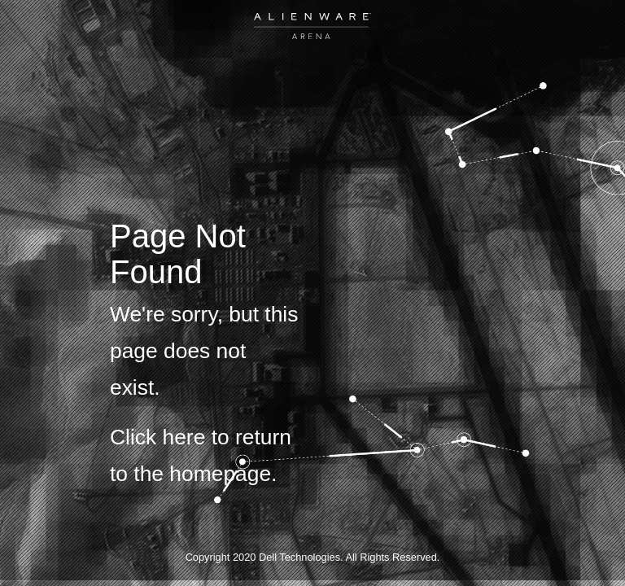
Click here (157, 437)
